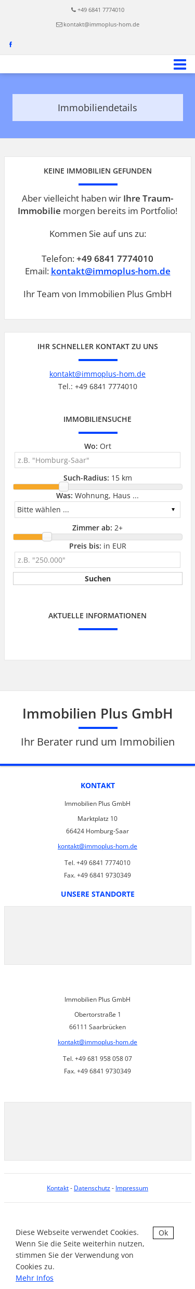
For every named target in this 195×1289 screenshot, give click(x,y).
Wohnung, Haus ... (97, 495)
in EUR (97, 546)
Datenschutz (92, 1188)
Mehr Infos (35, 1278)
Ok (163, 1233)
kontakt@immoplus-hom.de (101, 24)
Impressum (131, 1188)
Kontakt (58, 1188)
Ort (97, 446)
